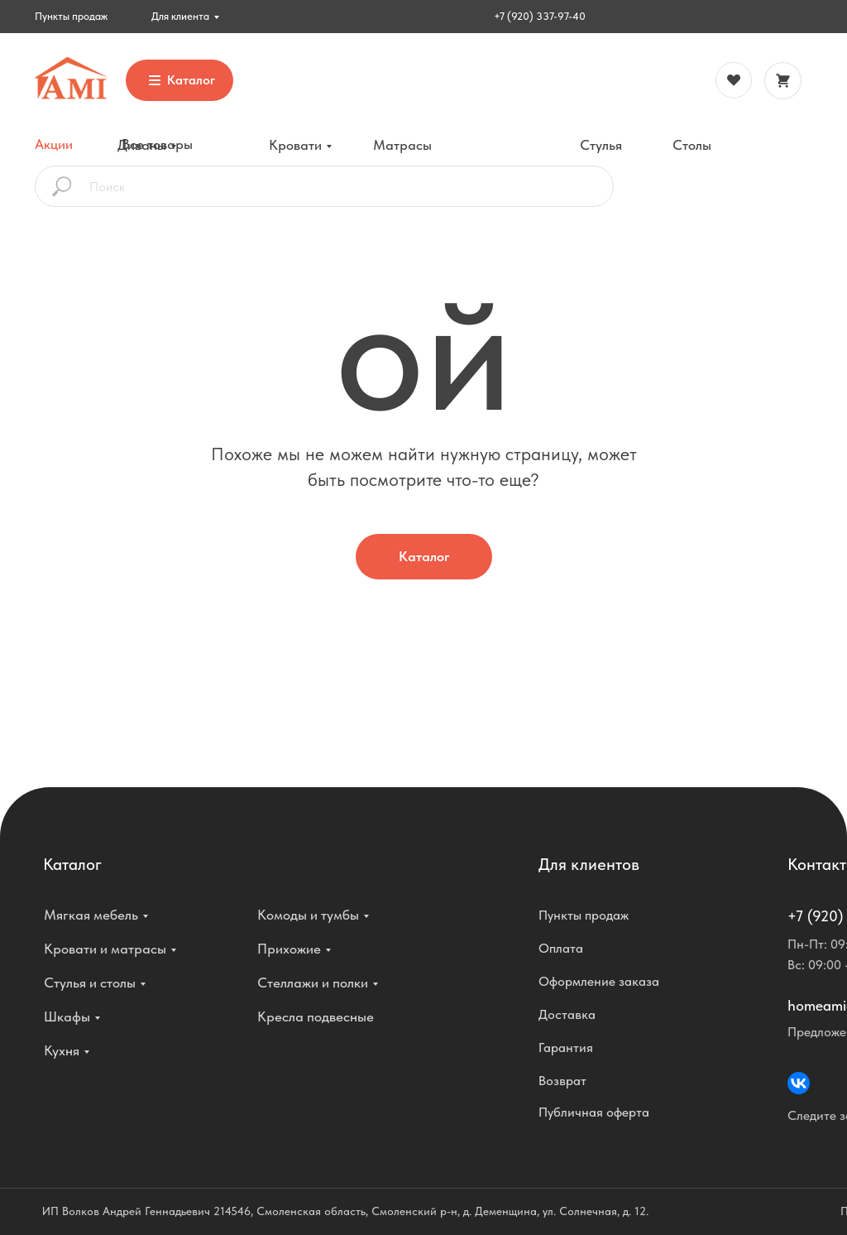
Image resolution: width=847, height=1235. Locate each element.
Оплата (560, 948)
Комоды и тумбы (308, 914)
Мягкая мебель (91, 914)
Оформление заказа (598, 981)
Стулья (601, 145)
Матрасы (402, 145)
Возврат (562, 1080)
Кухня (61, 1050)
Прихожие (289, 948)
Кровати (295, 145)
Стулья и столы (90, 982)
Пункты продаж (71, 16)
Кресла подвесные (315, 1016)
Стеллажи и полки (312, 982)
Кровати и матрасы (105, 948)
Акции (54, 144)
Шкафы (67, 1016)
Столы (691, 145)
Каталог (424, 556)
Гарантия (565, 1047)
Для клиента (180, 16)
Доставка (567, 1014)
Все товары (157, 144)
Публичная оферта (593, 1112)
